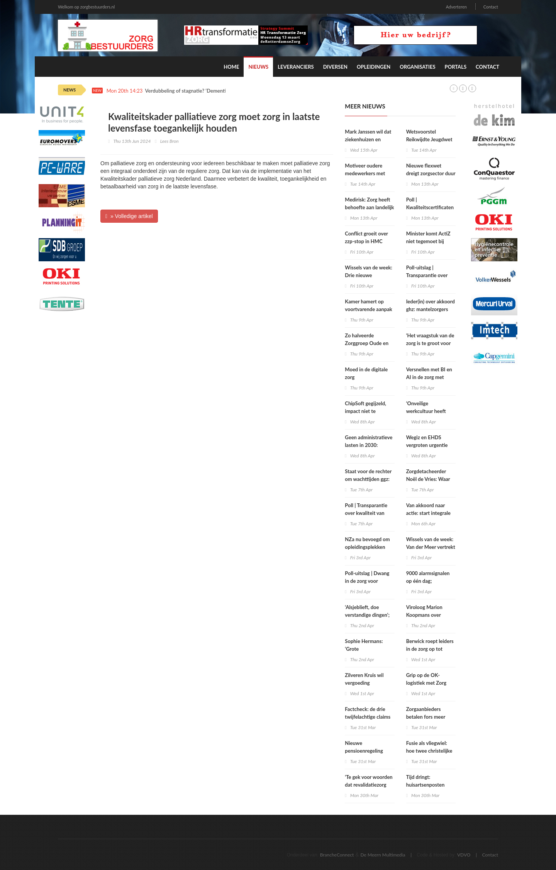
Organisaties (417, 67)
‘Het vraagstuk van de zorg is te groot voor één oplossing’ (430, 343)
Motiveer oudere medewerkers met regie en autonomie (366, 173)
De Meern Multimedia (383, 855)
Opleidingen (373, 67)
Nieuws (258, 67)
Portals (455, 67)
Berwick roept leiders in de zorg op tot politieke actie (430, 649)
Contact (490, 6)
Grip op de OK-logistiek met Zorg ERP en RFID (426, 683)
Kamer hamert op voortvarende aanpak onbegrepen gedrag (368, 309)
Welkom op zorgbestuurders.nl (86, 6)
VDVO (464, 855)
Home (231, 67)
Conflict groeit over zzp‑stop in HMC (366, 237)
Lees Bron (169, 141)
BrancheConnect (337, 855)
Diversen (335, 67)
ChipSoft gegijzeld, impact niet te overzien (365, 411)
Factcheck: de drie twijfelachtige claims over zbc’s (367, 717)
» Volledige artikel (129, 216)
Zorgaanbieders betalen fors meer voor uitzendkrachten (430, 717)
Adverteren (456, 6)
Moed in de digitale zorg (366, 373)
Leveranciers (296, 67)
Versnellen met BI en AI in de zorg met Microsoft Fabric (429, 377)
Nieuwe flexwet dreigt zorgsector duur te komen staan (431, 173)
